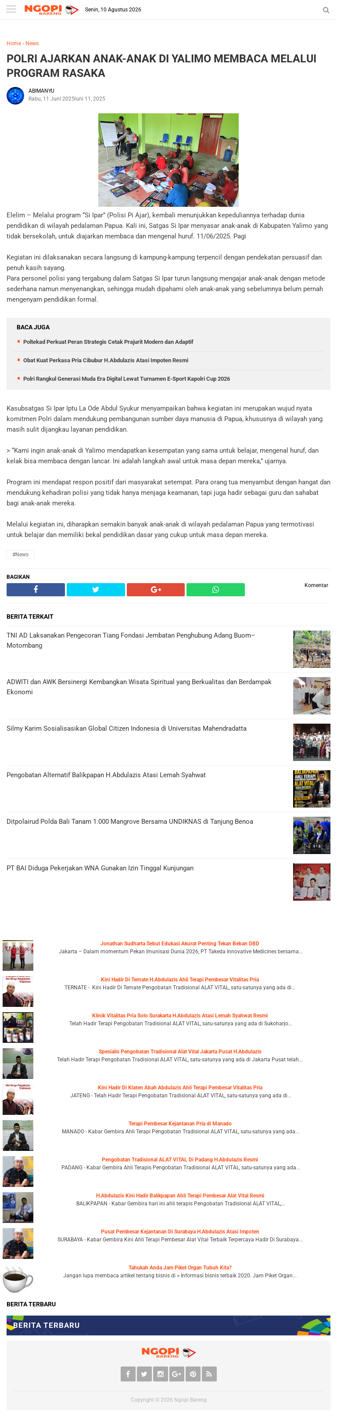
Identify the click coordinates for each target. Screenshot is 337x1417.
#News (20, 555)
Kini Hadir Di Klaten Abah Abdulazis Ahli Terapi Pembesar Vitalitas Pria (180, 1088)
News (32, 43)
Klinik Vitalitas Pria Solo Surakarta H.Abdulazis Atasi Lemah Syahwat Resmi (180, 1016)
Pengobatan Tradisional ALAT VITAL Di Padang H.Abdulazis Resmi (180, 1160)
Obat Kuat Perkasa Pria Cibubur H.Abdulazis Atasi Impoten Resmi (105, 360)
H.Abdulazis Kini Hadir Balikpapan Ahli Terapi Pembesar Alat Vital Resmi (180, 1196)
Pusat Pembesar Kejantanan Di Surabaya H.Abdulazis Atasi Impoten (180, 1232)
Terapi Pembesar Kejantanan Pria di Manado (180, 1124)
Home (14, 43)
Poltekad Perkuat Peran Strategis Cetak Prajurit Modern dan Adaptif (108, 342)
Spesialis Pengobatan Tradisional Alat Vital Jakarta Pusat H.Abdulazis (180, 1052)
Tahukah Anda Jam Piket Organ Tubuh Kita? (180, 1268)
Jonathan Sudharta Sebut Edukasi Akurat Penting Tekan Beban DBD (179, 944)
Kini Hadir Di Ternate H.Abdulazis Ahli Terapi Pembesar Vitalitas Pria (180, 980)
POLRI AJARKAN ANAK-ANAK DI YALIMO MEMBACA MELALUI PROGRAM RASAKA (161, 65)
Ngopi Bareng (190, 1400)
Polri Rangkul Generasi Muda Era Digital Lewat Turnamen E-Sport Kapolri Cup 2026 (126, 378)
